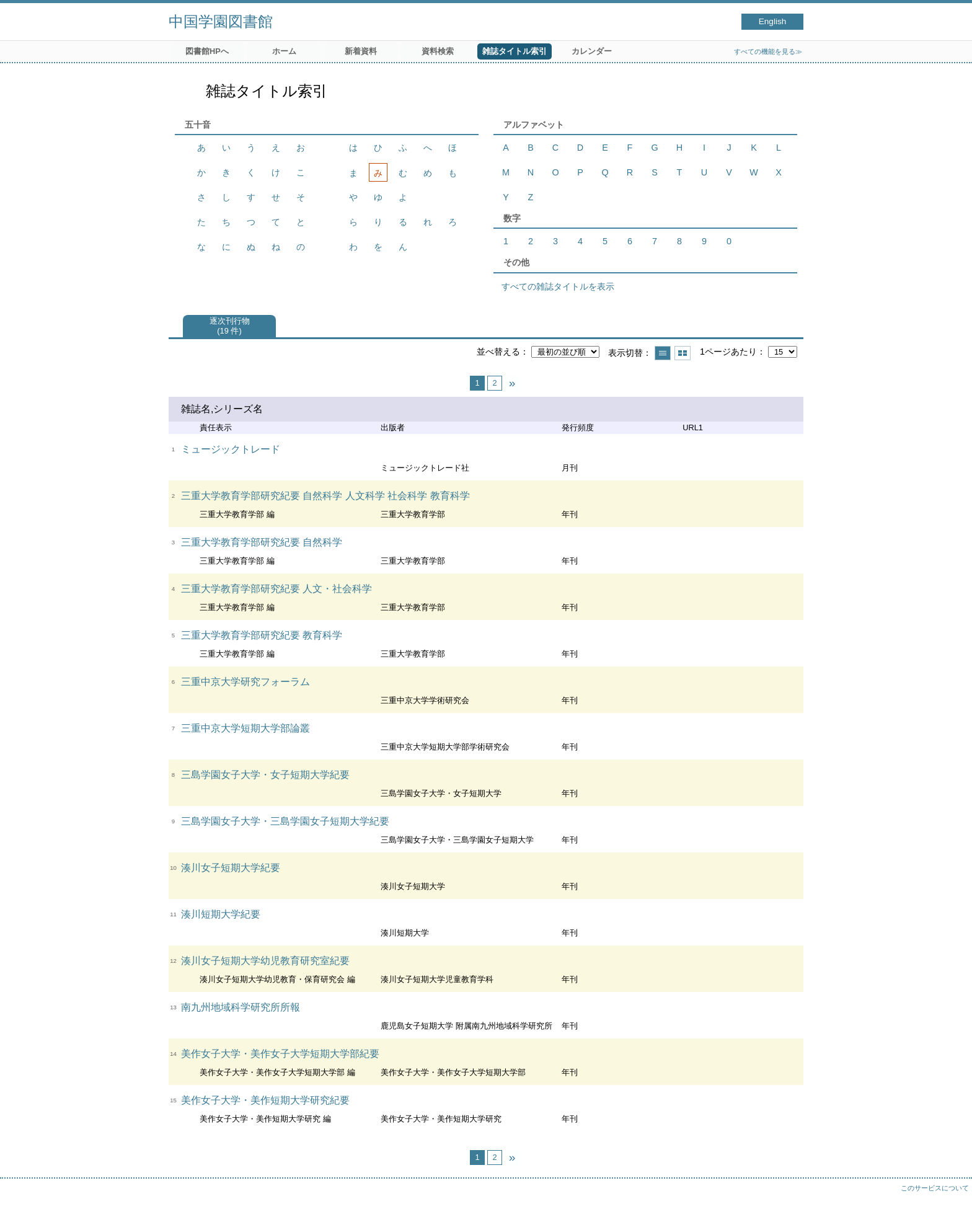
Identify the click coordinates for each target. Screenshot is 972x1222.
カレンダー (592, 51)
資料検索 (438, 51)
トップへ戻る (950, 1200)
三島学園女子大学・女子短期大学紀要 (265, 774)
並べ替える (498, 351)
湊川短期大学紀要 (220, 914)
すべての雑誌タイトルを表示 (557, 286)
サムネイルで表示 (682, 353)
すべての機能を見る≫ (768, 51)
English (773, 21)
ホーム (284, 51)
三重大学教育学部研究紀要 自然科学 (261, 542)
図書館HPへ (207, 51)
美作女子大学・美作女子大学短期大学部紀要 (280, 1053)
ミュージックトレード (230, 449)
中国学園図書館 (221, 21)
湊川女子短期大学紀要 (230, 867)
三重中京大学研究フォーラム (245, 681)
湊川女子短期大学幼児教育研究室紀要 (265, 960)
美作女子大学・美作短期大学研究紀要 (265, 1100)
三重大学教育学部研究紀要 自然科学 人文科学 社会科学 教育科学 (325, 495)
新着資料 (361, 51)
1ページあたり (728, 351)
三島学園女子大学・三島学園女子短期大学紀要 (285, 821)
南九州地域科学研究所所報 (240, 1007)
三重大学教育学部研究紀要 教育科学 (261, 635)
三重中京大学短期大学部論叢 (245, 728)
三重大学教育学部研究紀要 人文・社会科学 (276, 588)
